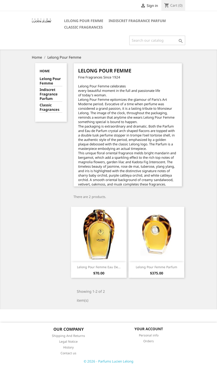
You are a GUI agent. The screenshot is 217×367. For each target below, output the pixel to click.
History (68, 347)
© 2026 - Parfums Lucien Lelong (108, 361)
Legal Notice (68, 341)
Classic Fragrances (83, 27)
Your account (148, 328)
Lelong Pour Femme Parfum (156, 267)
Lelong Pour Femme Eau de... (99, 267)
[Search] (157, 40)
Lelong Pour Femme (83, 20)
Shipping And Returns (68, 336)
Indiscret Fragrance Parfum (137, 20)
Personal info (148, 335)
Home (45, 71)
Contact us (68, 353)
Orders (148, 341)
